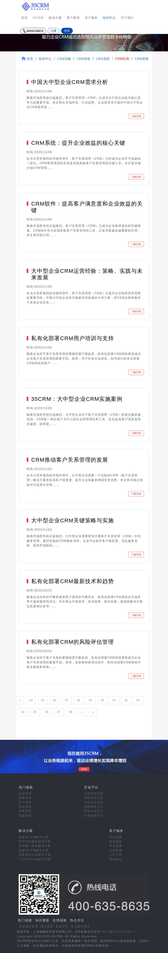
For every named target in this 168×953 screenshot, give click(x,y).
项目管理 (46, 926)
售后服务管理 (80, 926)
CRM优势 (142, 58)
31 (114, 700)
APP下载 (115, 854)
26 (55, 700)
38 (70, 711)
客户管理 (25, 802)
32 (126, 700)
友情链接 (60, 920)
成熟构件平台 (93, 806)
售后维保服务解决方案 (35, 841)
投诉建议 (115, 859)
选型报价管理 (28, 926)
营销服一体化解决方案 (35, 845)
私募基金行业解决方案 (35, 854)
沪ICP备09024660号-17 (118, 931)
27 (67, 700)
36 (47, 711)
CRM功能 (64, 58)
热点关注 (77, 920)
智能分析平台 (93, 811)
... (82, 711)
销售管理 (25, 811)
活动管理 (25, 793)
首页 (24, 17)
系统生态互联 (93, 802)
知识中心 (45, 58)
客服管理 (25, 815)
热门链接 (25, 920)
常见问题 (115, 845)
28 (78, 700)
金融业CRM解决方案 (34, 850)
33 (138, 700)
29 (90, 700)
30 (102, 700)
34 (23, 711)
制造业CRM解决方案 (34, 837)
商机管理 (25, 806)
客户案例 (73, 17)
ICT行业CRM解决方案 (35, 859)
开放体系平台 (93, 815)
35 (35, 711)
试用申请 (115, 850)
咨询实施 (115, 837)
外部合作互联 (93, 793)
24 (31, 700)
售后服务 (115, 841)
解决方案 (55, 17)
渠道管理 (62, 926)
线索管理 (25, 797)
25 (43, 700)
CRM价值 (84, 58)
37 (59, 711)
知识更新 (42, 920)
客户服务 (91, 17)
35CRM (38, 17)
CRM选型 (103, 58)
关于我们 (127, 17)
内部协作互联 (93, 797)
